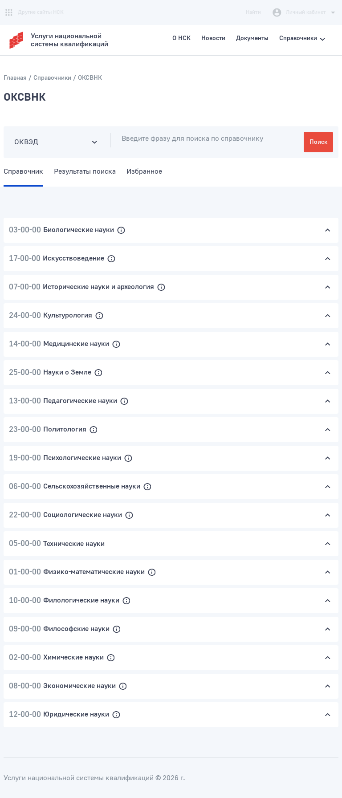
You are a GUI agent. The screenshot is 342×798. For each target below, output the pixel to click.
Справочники (52, 78)
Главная (15, 78)
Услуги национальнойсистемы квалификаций (69, 40)
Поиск (318, 142)
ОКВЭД (26, 142)
